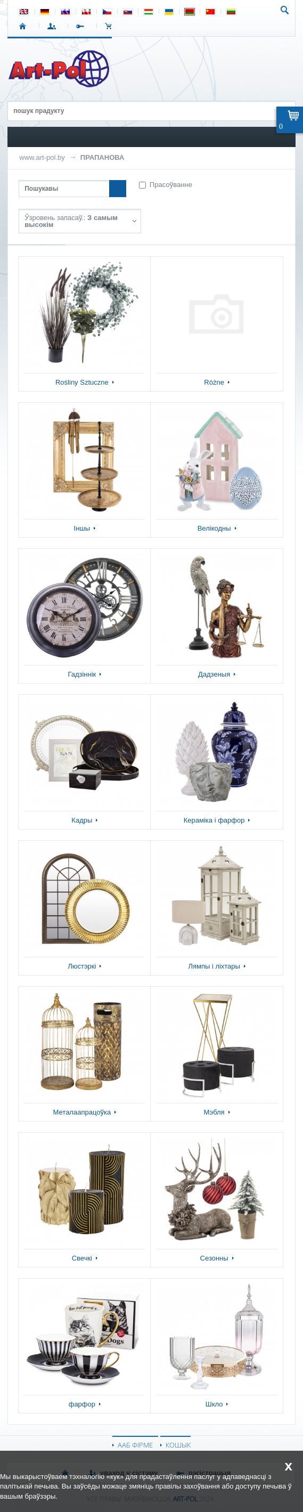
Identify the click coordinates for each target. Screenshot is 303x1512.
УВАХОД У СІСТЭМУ (53, 26)
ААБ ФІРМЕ (135, 1445)
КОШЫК (111, 26)
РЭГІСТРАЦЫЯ (82, 26)
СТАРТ (25, 26)
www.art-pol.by (42, 157)
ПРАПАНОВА (102, 157)
